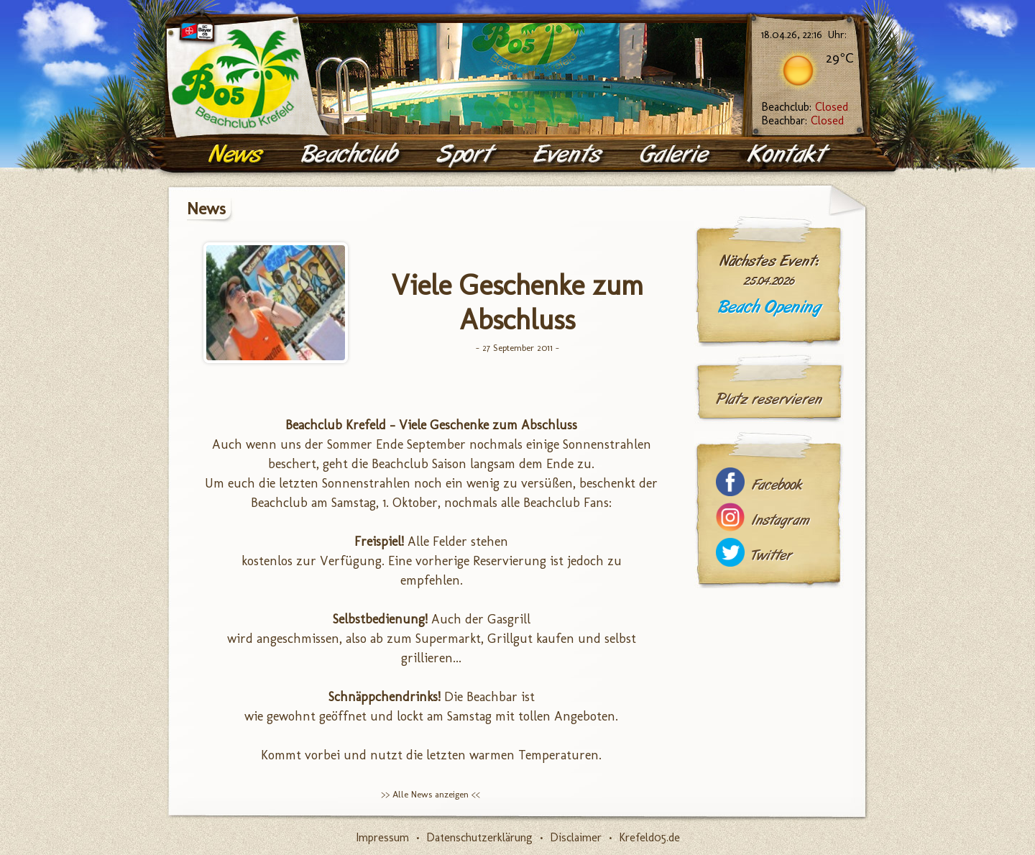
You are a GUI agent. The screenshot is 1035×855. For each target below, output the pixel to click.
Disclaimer (576, 837)
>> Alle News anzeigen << (430, 794)
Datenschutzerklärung (479, 837)
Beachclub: (804, 107)
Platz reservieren (769, 399)
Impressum (382, 837)
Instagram (780, 520)
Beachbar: (802, 120)
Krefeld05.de (649, 837)
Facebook (777, 485)
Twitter (772, 555)
